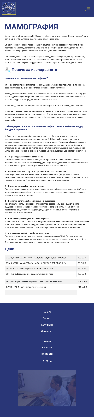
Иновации (47, 331)
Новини (47, 341)
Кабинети (47, 324)
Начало (46, 311)
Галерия (47, 347)
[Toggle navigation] (88, 8)
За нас (47, 318)
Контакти (47, 353)
